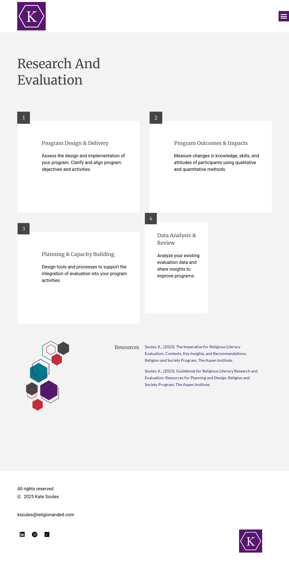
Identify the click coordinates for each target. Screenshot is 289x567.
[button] (284, 16)
